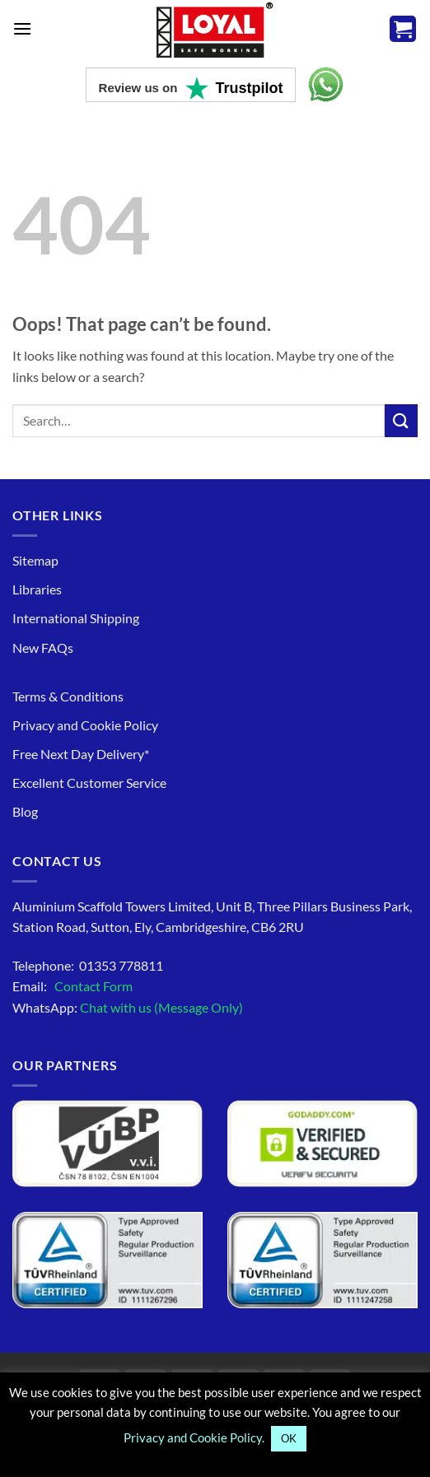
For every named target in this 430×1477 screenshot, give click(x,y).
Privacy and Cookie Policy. (194, 1437)
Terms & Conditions (68, 696)
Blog (25, 811)
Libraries (37, 589)
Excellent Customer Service (89, 782)
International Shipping (75, 618)
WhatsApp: (127, 1007)
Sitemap (35, 560)
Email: (72, 986)
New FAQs (42, 647)
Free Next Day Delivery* (80, 754)
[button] (22, 28)
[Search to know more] (401, 420)
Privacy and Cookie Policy (85, 725)
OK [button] (289, 1438)
